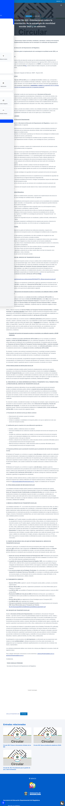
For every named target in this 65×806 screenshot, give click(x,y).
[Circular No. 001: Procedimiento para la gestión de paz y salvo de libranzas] (17, 758)
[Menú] (61, 5)
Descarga (24, 713)
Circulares (29, 16)
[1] (26, 65)
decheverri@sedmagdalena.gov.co (14, 655)
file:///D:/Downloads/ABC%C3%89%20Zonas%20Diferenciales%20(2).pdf (27, 606)
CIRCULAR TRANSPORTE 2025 (12, 713)
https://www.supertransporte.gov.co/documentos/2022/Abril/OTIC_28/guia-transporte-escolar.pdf (32, 279)
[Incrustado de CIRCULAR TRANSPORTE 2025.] (32, 690)
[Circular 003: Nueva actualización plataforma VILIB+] (48, 735)
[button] (62, 803)
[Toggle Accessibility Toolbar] (3, 803)
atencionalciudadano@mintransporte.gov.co (23, 481)
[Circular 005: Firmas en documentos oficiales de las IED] (17, 735)
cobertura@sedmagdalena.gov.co (45, 653)
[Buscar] (59, 1)
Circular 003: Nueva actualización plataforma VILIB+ (47, 745)
